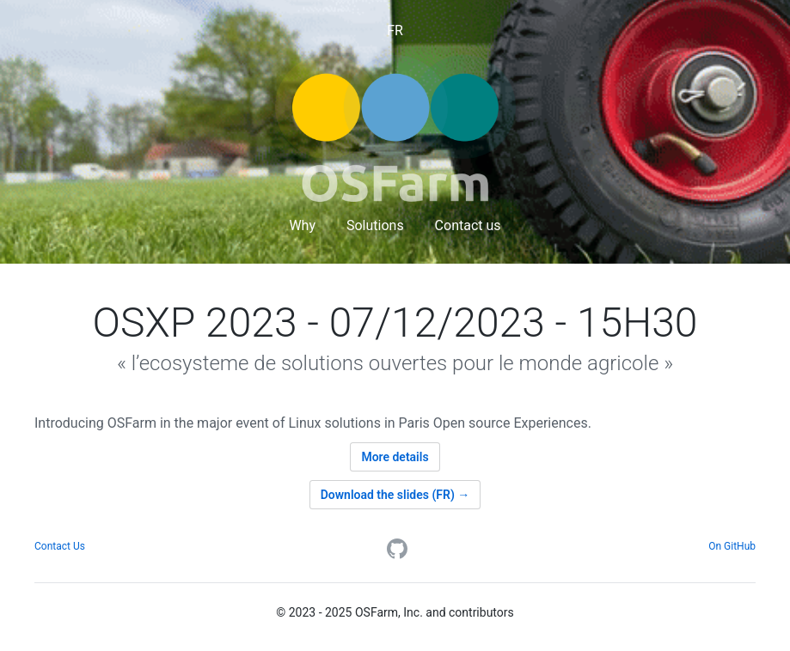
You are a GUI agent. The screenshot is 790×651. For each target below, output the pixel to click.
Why (302, 225)
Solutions (375, 225)
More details (394, 457)
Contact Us (59, 546)
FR (395, 30)
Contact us (468, 225)
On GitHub (732, 546)
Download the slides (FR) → (395, 495)
